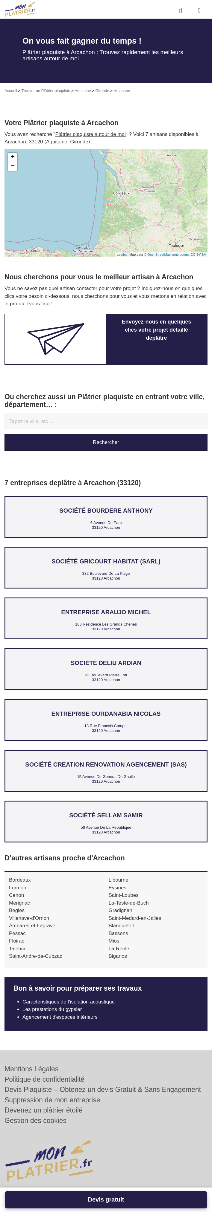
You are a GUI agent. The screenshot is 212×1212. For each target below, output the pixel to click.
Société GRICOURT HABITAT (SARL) (106, 561)
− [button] (13, 166)
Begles (17, 910)
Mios (114, 941)
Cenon (16, 895)
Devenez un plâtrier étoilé (43, 1110)
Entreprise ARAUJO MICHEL (106, 612)
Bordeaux (20, 880)
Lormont (18, 888)
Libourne (118, 880)
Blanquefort (122, 925)
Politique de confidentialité (44, 1079)
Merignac (19, 903)
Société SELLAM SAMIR (106, 815)
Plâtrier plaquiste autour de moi (90, 134)
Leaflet (122, 254)
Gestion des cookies (35, 1120)
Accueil (10, 90)
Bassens (118, 933)
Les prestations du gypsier (52, 1009)
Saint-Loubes (124, 895)
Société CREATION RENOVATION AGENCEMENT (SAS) (106, 764)
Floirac (16, 941)
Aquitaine (83, 90)
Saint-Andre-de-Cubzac (35, 956)
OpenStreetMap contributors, (168, 254)
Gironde (102, 90)
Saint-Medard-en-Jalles (135, 918)
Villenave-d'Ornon (29, 918)
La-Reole (119, 948)
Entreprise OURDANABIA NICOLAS (106, 713)
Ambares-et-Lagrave (32, 925)
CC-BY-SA (198, 254)
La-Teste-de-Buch (129, 903)
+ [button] (13, 157)
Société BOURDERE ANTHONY (106, 510)
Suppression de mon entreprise (52, 1100)
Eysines (118, 888)
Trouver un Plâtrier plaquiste (46, 90)
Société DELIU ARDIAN (106, 663)
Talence (18, 948)
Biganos (118, 956)
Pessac (17, 933)
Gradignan (120, 910)
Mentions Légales (31, 1069)
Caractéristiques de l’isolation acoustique (68, 1002)
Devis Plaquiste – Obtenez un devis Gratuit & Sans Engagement (102, 1089)
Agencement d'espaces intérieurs (60, 1017)
